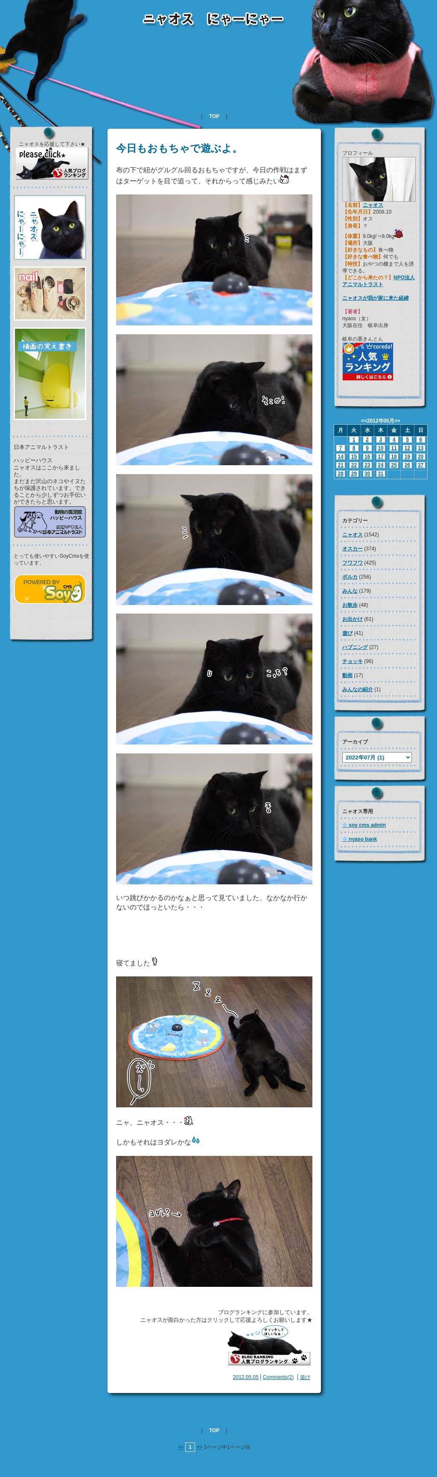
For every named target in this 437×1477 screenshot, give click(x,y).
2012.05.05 (246, 1377)
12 (407, 448)
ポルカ (350, 577)
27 (420, 465)
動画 (347, 675)
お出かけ (352, 619)
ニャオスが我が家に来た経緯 (375, 298)
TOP (214, 116)
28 (340, 474)
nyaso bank (359, 839)
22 (354, 465)
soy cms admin (364, 825)
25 (394, 465)
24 (380, 465)
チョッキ (352, 661)
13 (420, 448)
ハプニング (355, 647)
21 (340, 465)
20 (420, 457)
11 (394, 448)
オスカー (352, 549)
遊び (305, 1377)
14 (340, 457)
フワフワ (352, 563)
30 (367, 474)
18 (394, 457)
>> (199, 1447)
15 (354, 457)
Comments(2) (278, 1377)
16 (367, 457)
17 (380, 457)
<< (181, 1447)
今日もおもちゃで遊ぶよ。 (179, 148)
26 (407, 465)
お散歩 (350, 605)
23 (367, 465)
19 (407, 457)
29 (354, 474)
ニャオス (373, 205)
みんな (350, 591)
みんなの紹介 (357, 689)
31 (380, 474)
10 (380, 448)
